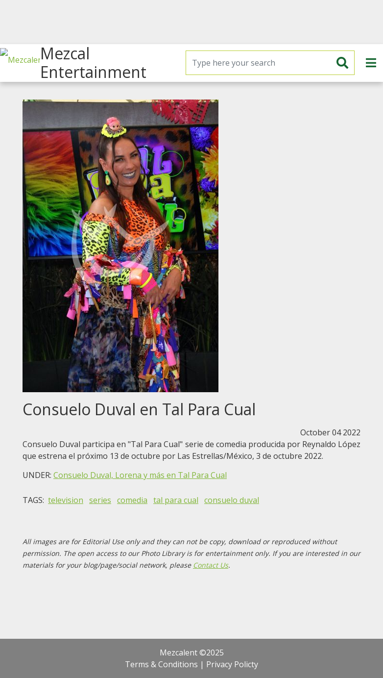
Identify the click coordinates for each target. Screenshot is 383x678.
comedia (132, 500)
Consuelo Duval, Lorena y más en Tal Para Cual (140, 475)
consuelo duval (231, 500)
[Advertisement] (191, 22)
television (65, 500)
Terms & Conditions (161, 664)
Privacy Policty (232, 664)
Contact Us (210, 565)
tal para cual (175, 500)
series (100, 500)
